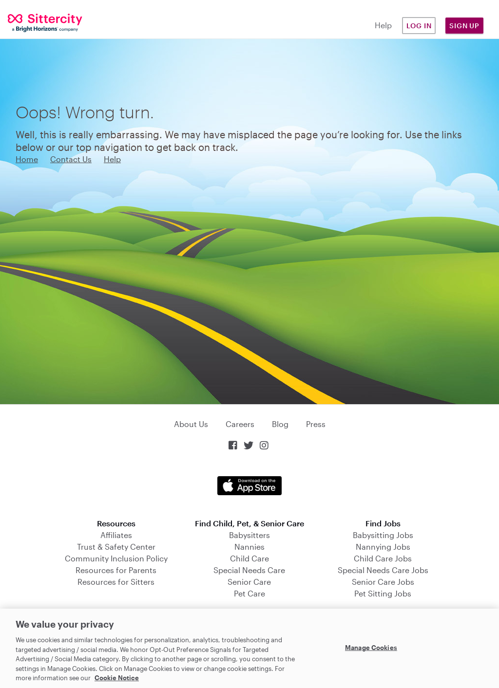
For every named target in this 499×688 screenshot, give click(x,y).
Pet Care (249, 593)
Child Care (249, 558)
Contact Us (71, 159)
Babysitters (249, 534)
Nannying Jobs (383, 546)
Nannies (249, 546)
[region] (249, 648)
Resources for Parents (116, 570)
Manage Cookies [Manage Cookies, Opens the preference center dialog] (371, 647)
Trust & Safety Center (116, 546)
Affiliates (116, 534)
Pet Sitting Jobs (382, 593)
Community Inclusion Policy (116, 558)
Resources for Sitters (115, 581)
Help (383, 25)
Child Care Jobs (383, 558)
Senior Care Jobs (383, 581)
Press (316, 423)
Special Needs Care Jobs (383, 570)
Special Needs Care (249, 570)
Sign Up (464, 25)
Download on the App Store (249, 485)
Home (27, 159)
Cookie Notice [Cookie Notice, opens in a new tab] (117, 678)
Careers (240, 423)
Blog (280, 423)
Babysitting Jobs (383, 534)
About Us (191, 423)
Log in (419, 25)
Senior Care (249, 581)
